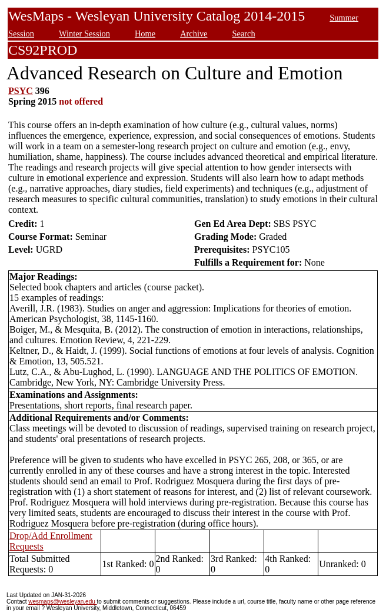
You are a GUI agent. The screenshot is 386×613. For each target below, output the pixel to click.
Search (243, 33)
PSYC (20, 91)
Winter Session (84, 33)
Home (145, 33)
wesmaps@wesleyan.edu (62, 601)
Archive (193, 33)
